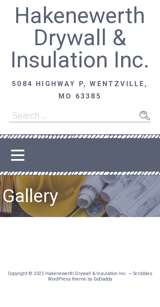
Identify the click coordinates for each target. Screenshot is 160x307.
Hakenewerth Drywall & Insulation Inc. (79, 38)
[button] (17, 155)
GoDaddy (102, 279)
